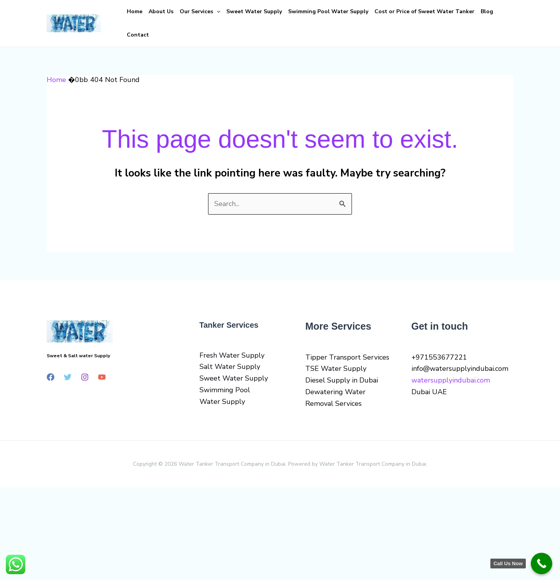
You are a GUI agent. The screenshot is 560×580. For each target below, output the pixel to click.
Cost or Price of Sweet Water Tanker (424, 11)
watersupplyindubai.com (450, 380)
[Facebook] (50, 377)
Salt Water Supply (230, 366)
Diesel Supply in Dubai (341, 380)
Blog (487, 11)
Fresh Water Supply (232, 355)
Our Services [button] (200, 11)
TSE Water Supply (335, 368)
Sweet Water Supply (254, 11)
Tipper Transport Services (347, 357)
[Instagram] (85, 377)
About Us (161, 11)
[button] (216, 11)
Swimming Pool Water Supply (328, 11)
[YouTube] (102, 377)
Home (134, 11)
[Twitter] (68, 377)
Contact (138, 34)
